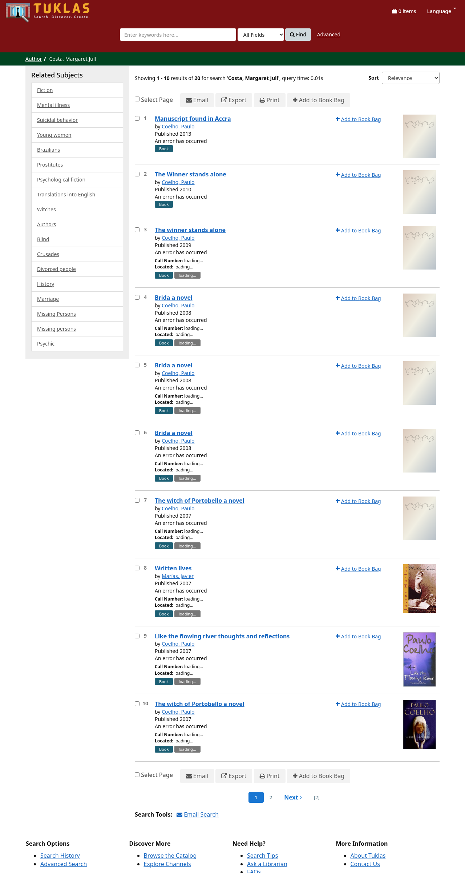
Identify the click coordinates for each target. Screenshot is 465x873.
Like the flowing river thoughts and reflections (222, 636)
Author (33, 58)
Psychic (45, 343)
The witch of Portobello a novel (199, 501)
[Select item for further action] (137, 118)
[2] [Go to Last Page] (317, 797)
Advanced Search (63, 864)
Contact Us (365, 864)
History (45, 283)
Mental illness (53, 104)
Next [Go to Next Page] (293, 797)
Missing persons (56, 328)
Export (233, 100)
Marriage (48, 298)
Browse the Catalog (170, 856)
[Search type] (261, 34)
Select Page (157, 100)
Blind (43, 239)
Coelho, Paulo (178, 126)
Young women (54, 134)
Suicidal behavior (57, 119)
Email (197, 100)
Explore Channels (167, 864)
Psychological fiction (61, 179)
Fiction (45, 90)
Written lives (173, 568)
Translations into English (66, 194)
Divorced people (56, 269)
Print (270, 100)
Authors (46, 224)
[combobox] (178, 34)
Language (441, 11)
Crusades (48, 254)
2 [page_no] (271, 797)
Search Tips (262, 856)
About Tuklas (368, 856)
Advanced (328, 34)
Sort (373, 77)
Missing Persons (56, 313)
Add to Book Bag (318, 100)
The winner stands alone (190, 230)
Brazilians (48, 149)
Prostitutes (50, 164)
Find (298, 34)
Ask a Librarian (267, 864)
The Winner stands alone (190, 174)
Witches (46, 209)
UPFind (23, 9)
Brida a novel (174, 298)
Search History (60, 856)
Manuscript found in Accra (193, 119)
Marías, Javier (178, 576)
